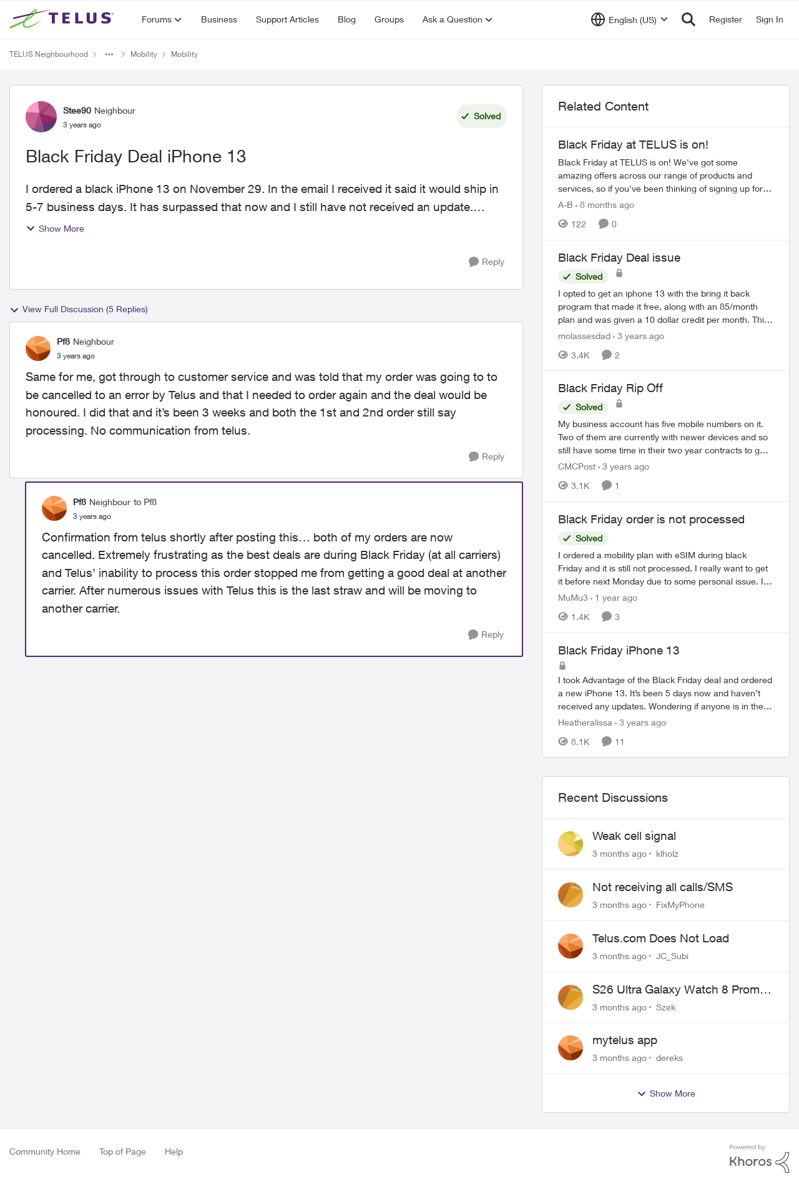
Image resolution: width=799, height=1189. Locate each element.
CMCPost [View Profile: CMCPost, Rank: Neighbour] (577, 466)
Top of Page (122, 1151)
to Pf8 (145, 501)
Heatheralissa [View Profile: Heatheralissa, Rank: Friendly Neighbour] (585, 721)
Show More (55, 228)
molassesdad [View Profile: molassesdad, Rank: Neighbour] (584, 335)
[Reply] (486, 262)
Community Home (45, 1151)
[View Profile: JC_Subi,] (570, 946)
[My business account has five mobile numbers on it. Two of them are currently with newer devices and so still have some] (665, 436)
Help (174, 1151)
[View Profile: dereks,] (570, 1047)
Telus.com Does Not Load (660, 938)
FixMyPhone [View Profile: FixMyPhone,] (680, 904)
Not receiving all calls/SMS (662, 887)
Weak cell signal (634, 835)
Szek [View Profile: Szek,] (665, 1006)
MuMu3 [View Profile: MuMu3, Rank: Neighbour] (573, 597)
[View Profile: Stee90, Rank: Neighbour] (41, 116)
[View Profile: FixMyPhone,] (570, 894)
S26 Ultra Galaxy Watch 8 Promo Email (679, 989)
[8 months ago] (605, 204)
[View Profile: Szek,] (570, 997)
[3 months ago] (619, 853)
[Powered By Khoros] (760, 1159)
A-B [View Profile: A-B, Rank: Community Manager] (565, 204)
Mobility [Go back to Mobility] (143, 54)
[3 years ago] (638, 335)
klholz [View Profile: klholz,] (667, 853)
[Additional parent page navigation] (109, 54)
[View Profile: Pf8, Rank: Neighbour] (38, 348)
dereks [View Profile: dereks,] (669, 1057)
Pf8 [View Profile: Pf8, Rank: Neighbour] (63, 341)
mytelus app (624, 1040)
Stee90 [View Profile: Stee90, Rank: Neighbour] (77, 110)
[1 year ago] (614, 597)
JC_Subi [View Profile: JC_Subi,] (672, 955)
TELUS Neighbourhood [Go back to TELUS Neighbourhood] (48, 54)
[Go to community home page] (63, 19)
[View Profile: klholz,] (570, 843)
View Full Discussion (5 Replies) (78, 309)
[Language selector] (630, 19)
